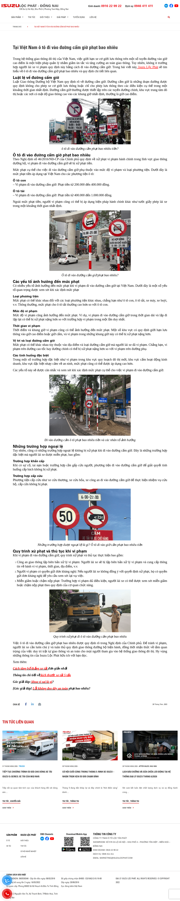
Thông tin (74, 801)
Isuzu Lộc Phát (147, 67)
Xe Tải (8, 846)
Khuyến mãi (15, 801)
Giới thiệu (25, 840)
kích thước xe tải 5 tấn (55, 675)
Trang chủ (17, 27)
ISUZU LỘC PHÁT (28, 835)
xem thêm (8, 808)
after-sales (144, 766)
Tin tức (31, 17)
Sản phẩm (11, 835)
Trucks (22, 766)
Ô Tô (8, 840)
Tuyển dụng (79, 17)
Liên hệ (93, 17)
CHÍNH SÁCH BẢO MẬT (16, 874)
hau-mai (153, 766)
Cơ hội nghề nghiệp (28, 851)
